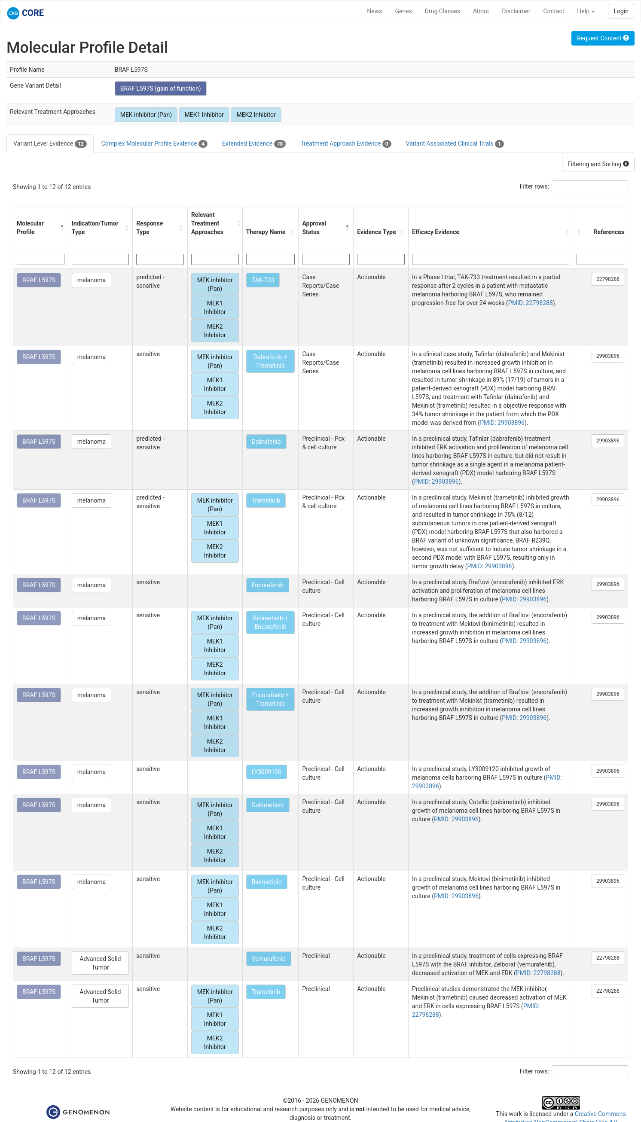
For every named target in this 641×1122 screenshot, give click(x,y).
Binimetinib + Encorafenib (270, 622)
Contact (553, 11)
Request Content (603, 38)
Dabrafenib (266, 441)
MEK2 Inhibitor (255, 114)
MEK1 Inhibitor (204, 114)
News (374, 11)
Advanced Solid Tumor (100, 963)
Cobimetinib (268, 805)
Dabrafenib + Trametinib (270, 361)
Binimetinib (267, 881)
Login (621, 11)
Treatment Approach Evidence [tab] (345, 144)
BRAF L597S (38, 280)
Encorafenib (268, 585)
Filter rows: (534, 186)
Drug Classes (442, 11)
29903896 (608, 356)
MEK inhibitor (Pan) (146, 114)
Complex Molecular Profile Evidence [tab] (154, 144)
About (481, 11)
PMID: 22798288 (530, 302)
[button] (62, 227)
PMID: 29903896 (502, 422)
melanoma (91, 280)
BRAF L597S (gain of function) (160, 88)
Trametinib (266, 500)
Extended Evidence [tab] (254, 144)
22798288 (608, 279)
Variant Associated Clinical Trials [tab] (455, 144)
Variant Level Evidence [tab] (50, 144)
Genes (403, 11)
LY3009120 (266, 771)
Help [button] (586, 11)
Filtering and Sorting (598, 164)
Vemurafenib (269, 958)
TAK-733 (263, 280)
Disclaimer (516, 11)
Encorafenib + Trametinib (270, 699)
